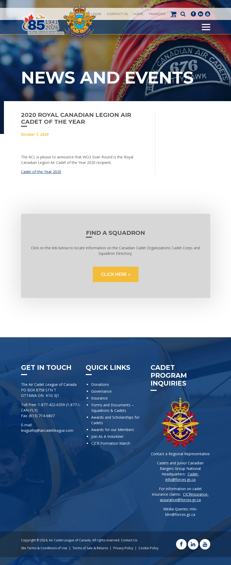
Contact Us (117, 14)
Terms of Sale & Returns (90, 548)
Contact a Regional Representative (180, 453)
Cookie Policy (148, 548)
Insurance (99, 398)
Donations (100, 384)
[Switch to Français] (157, 14)
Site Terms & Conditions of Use (44, 548)
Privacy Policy (123, 548)
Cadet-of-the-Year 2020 (41, 171)
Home (138, 14)
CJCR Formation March (110, 443)
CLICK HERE (114, 274)
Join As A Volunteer (107, 436)
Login (96, 14)
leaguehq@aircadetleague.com (47, 430)
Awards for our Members (112, 429)
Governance (101, 391)
